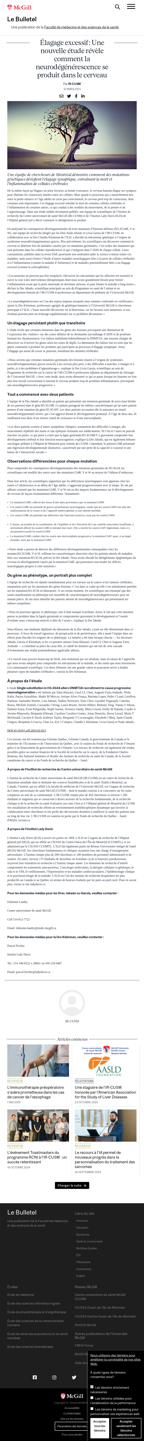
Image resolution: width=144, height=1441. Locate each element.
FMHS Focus (84, 1345)
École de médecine (20, 1295)
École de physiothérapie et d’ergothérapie (36, 1312)
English (80, 1275)
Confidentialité (72, 1413)
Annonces (82, 1220)
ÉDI (78, 1255)
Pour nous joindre (72, 1434)
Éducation (82, 1227)
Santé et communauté (89, 1241)
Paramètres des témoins (72, 1426)
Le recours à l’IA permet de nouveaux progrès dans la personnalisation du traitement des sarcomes (105, 1159)
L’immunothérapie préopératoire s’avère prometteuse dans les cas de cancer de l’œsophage (35, 1092)
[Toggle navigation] (131, 6)
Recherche (15, 1081)
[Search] (117, 8)
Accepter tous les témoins (99, 1426)
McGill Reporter (86, 1354)
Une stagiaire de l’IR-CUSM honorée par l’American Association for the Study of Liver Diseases (105, 1092)
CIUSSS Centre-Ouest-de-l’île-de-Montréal (105, 1316)
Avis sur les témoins (72, 1418)
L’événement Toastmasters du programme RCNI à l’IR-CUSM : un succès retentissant (37, 1157)
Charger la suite (70, 1185)
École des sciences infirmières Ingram (33, 1303)
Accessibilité (72, 1408)
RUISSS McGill (85, 1325)
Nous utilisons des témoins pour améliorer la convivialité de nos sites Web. (115, 1359)
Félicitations (84, 1081)
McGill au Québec (86, 1248)
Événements (83, 1269)
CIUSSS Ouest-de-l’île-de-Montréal (100, 1307)
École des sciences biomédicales (30, 1347)
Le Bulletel (22, 19)
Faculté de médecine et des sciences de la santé (81, 27)
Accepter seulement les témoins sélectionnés (126, 1428)
